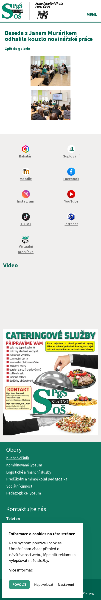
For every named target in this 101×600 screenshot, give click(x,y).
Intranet (71, 223)
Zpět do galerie (17, 48)
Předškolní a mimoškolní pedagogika (36, 479)
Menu (92, 14)
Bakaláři (25, 156)
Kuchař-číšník (17, 457)
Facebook (71, 178)
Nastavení (66, 584)
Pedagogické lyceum (23, 493)
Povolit (19, 584)
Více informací (21, 570)
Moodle (26, 178)
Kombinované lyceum (24, 465)
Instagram (25, 201)
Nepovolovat (43, 584)
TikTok (25, 223)
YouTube (71, 201)
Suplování (71, 156)
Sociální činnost (19, 486)
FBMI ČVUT (42, 7)
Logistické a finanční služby (28, 472)
